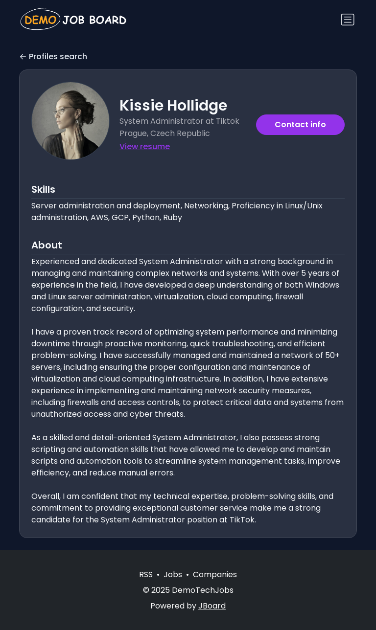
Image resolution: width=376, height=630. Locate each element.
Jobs (173, 574)
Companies (215, 574)
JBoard (212, 605)
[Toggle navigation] (347, 19)
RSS (146, 574)
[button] (70, 121)
